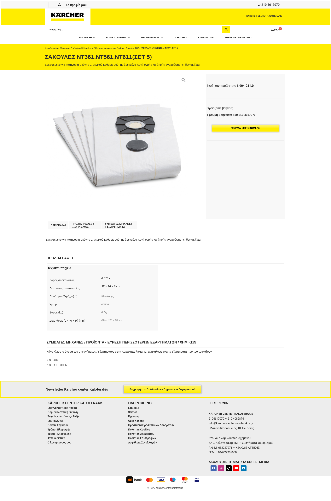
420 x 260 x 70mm (112, 322)
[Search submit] (226, 30)
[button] (111, 38)
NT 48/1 (54, 362)
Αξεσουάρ (65, 49)
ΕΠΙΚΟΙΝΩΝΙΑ (219, 405)
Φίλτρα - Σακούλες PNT (134, 49)
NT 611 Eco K (58, 366)
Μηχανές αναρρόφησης (109, 49)
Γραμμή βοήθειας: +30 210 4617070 (231, 115)
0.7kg (104, 314)
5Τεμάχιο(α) (108, 297)
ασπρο (105, 305)
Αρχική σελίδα (52, 49)
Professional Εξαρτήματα (84, 49)
